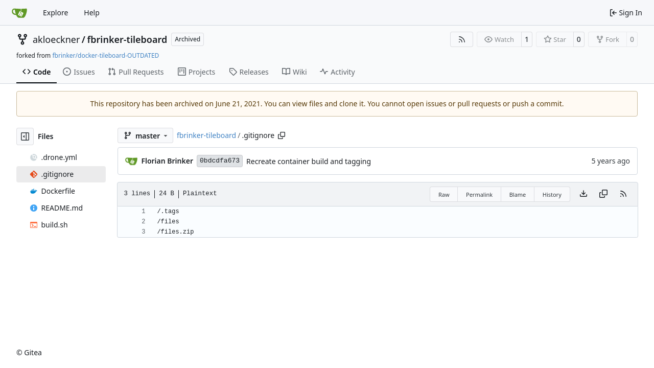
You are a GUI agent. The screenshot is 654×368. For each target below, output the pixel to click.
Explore (55, 12)
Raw (444, 194)
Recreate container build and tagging (308, 161)
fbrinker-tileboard (127, 39)
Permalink (479, 194)
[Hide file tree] (25, 136)
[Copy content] (603, 194)
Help (92, 12)
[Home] (19, 13)
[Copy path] (281, 135)
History (552, 194)
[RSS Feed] (462, 39)
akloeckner (56, 39)
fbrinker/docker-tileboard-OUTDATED (105, 55)
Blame (517, 194)
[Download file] (583, 194)
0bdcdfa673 (220, 161)
